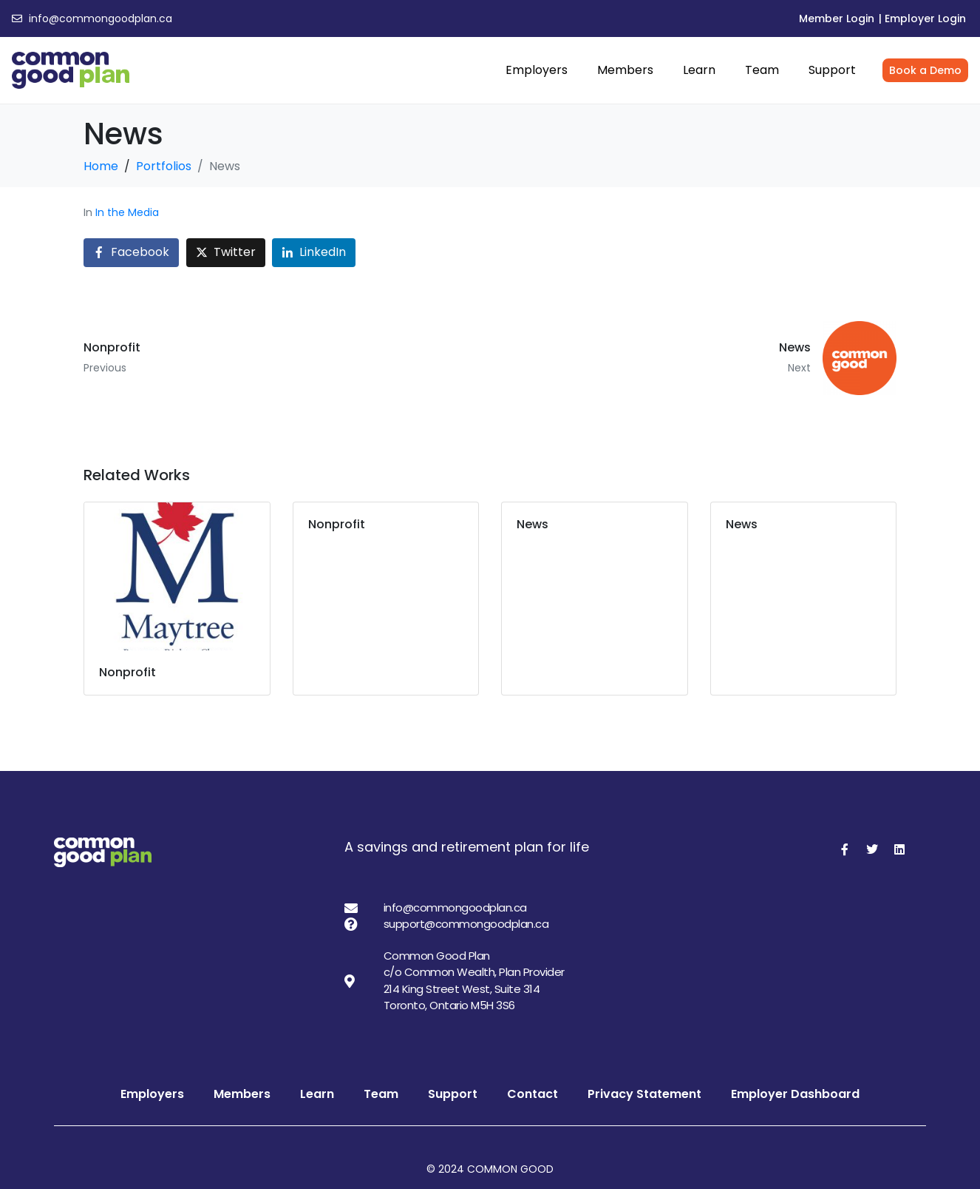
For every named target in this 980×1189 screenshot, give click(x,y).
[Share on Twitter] (225, 252)
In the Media (127, 212)
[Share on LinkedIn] (313, 252)
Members (625, 69)
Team (762, 69)
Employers (537, 69)
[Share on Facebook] (131, 252)
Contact (532, 1093)
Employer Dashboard (795, 1093)
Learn (699, 69)
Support (832, 69)
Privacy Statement (644, 1093)
